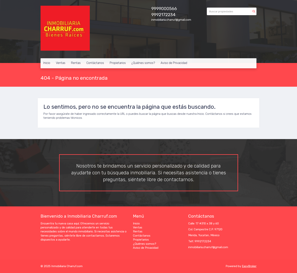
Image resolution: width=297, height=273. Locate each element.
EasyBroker (249, 266)
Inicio (46, 63)
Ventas (60, 63)
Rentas (76, 63)
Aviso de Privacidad (174, 63)
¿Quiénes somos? (143, 63)
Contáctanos (95, 63)
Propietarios (118, 63)
